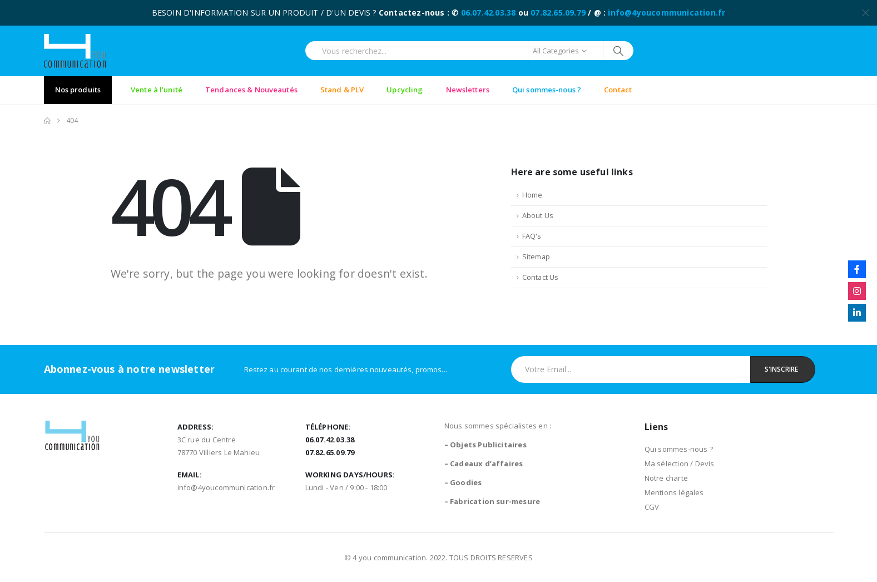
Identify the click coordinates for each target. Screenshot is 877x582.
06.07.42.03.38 (488, 12)
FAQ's (532, 236)
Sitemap (536, 257)
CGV (652, 507)
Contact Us (540, 277)
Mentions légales (674, 492)
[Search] (618, 50)
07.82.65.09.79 (558, 12)
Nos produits (78, 90)
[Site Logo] (75, 51)
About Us (538, 215)
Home (532, 195)
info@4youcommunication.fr (666, 12)
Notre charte (666, 478)
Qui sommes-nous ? (679, 449)
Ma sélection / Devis (680, 463)
